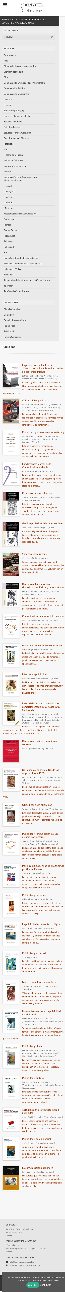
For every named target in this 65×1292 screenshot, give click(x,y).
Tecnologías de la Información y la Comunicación (27, 280)
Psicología (8, 241)
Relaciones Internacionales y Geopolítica (23, 263)
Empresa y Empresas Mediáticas (19, 116)
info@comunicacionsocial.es (22, 1262)
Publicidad (28, 37)
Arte (6, 60)
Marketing (9, 208)
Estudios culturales (13, 121)
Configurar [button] (45, 1284)
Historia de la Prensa (13, 155)
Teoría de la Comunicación (16, 291)
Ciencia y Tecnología (13, 71)
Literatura (8, 202)
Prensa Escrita (10, 230)
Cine (6, 77)
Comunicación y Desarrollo (16, 94)
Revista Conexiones (13, 337)
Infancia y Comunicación (15, 166)
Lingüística (9, 197)
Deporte (8, 99)
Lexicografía (9, 191)
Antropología (10, 55)
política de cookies (50, 1280)
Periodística (9, 325)
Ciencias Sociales (12, 309)
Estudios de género (13, 127)
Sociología (9, 274)
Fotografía (9, 143)
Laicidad (8, 186)
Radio (6, 252)
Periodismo (9, 219)
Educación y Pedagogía (15, 110)
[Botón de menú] (6, 5)
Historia (7, 149)
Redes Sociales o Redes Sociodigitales (21, 258)
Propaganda (9, 235)
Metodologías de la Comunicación (20, 213)
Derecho (8, 105)
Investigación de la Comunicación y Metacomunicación (20, 179)
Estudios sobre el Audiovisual (17, 132)
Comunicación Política (14, 88)
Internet (8, 171)
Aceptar (32, 1284)
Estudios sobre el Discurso (16, 138)
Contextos (9, 314)
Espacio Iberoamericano (15, 320)
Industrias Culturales (13, 160)
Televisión (8, 285)
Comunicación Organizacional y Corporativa (24, 82)
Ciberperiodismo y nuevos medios (20, 66)
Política (7, 224)
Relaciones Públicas (13, 269)
